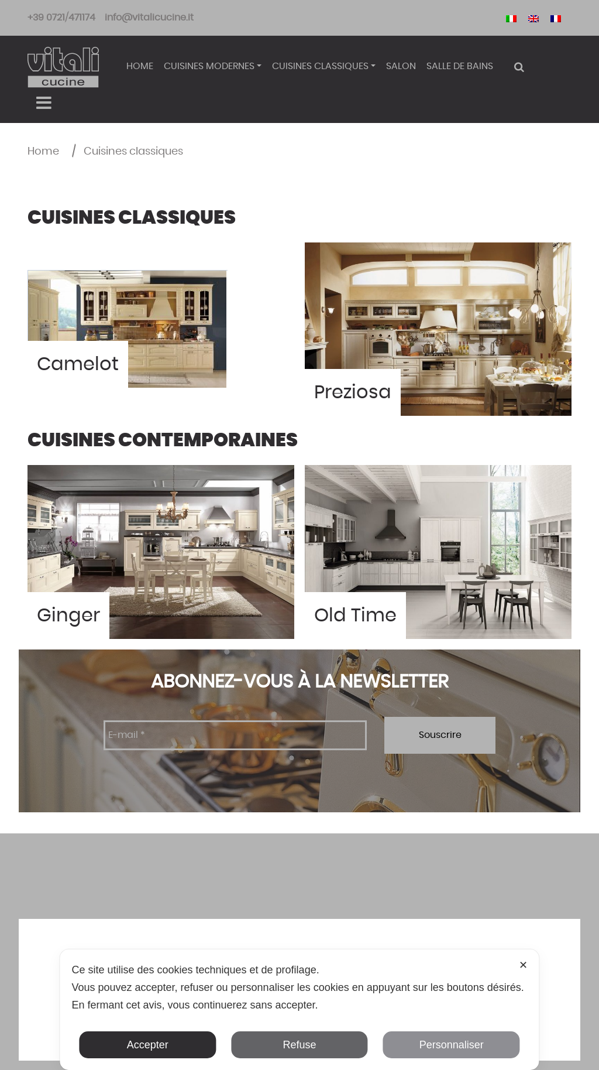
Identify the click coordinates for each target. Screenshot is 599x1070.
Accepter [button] (147, 1045)
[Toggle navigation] (43, 103)
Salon (401, 66)
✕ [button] (523, 965)
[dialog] (299, 1009)
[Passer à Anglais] (533, 18)
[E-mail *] (235, 735)
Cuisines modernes (209, 66)
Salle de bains (459, 66)
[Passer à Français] (556, 18)
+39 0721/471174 (61, 17)
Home (139, 66)
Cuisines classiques (320, 66)
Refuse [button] (299, 1045)
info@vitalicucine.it (149, 17)
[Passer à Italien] (511, 18)
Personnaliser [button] (451, 1045)
